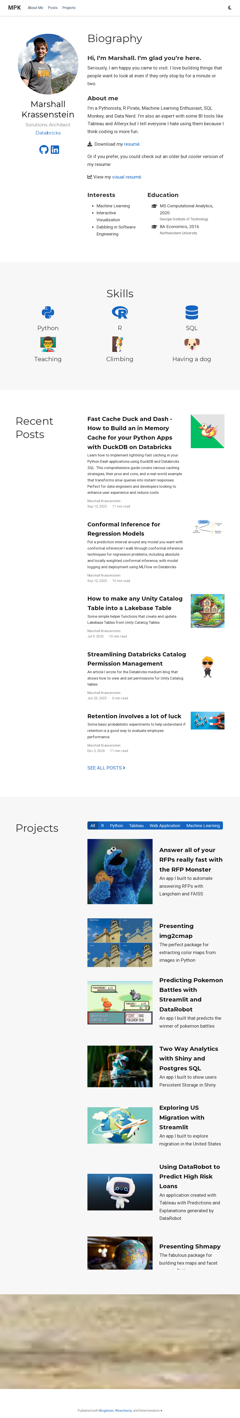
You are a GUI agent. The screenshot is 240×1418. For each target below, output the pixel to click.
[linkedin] (55, 151)
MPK (14, 7)
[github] (44, 151)
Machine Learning (203, 825)
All (93, 825)
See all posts (106, 768)
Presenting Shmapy (190, 1246)
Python (116, 825)
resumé (132, 144)
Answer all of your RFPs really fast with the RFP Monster (191, 859)
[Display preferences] (230, 8)
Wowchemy (123, 1410)
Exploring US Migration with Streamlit (181, 1117)
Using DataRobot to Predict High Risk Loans (189, 1176)
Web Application (165, 825)
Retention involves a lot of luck (134, 716)
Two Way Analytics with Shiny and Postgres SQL (188, 1058)
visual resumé (126, 177)
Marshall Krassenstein (104, 501)
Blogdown (106, 1410)
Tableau (136, 825)
